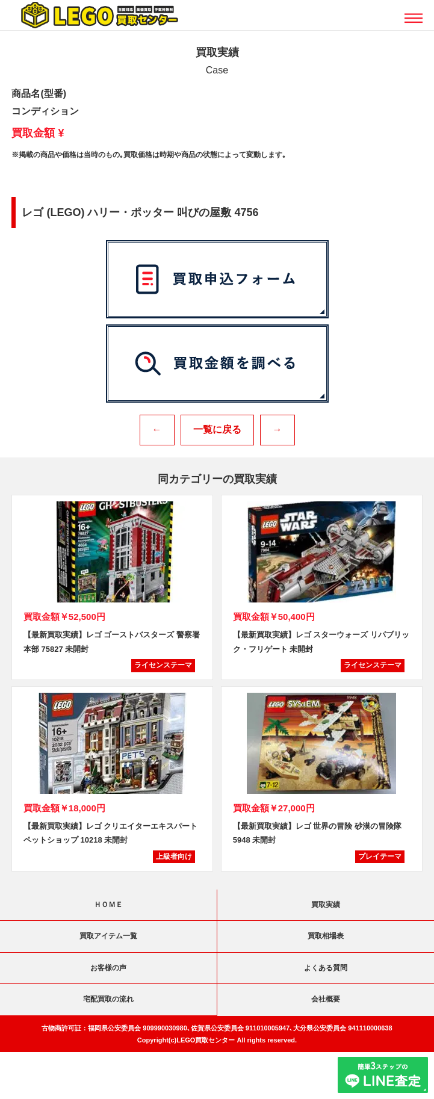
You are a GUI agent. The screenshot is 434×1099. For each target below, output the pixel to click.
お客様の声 (108, 968)
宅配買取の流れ (108, 999)
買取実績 (325, 904)
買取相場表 (326, 936)
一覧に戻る (217, 429)
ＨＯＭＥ (108, 904)
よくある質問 (325, 968)
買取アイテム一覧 (108, 936)
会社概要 (325, 999)
